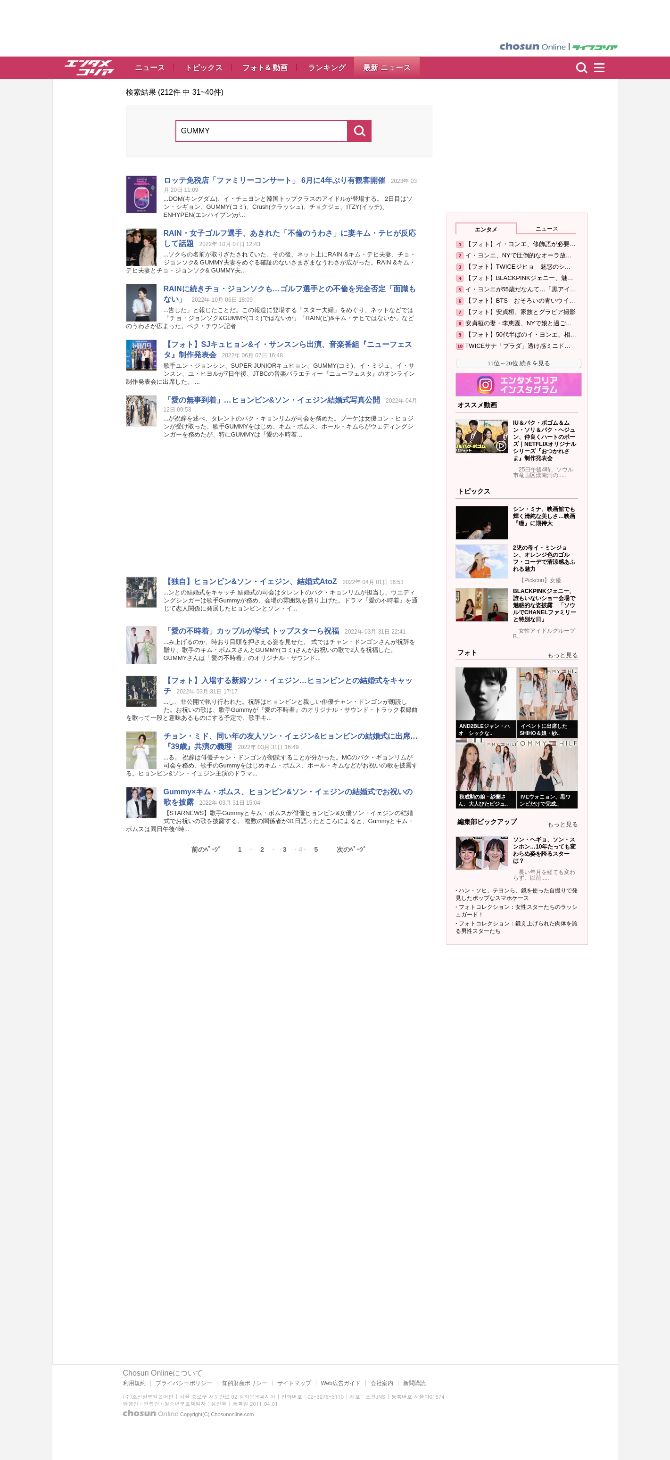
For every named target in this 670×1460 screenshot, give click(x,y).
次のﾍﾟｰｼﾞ (351, 849)
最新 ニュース (386, 68)
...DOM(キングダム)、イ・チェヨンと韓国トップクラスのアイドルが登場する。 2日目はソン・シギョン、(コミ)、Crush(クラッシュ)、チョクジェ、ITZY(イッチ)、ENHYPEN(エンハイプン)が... (288, 206)
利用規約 (134, 1383)
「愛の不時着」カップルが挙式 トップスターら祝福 (251, 631)
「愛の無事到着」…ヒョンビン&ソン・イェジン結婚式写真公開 (272, 400)
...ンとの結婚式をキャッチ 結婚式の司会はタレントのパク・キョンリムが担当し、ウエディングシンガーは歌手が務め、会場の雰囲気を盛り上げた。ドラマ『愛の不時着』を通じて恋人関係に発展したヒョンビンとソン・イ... (291, 600)
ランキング (327, 68)
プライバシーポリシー (184, 1383)
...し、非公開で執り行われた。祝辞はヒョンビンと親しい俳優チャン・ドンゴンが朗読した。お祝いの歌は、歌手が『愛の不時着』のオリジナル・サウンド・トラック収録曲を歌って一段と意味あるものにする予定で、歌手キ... (272, 709)
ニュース (150, 68)
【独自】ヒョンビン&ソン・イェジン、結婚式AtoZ (250, 581)
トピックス (204, 68)
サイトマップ (294, 1383)
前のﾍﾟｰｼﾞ (206, 849)
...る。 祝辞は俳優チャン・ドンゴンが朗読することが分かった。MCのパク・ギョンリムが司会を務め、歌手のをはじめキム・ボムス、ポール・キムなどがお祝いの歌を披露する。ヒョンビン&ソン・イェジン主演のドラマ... (272, 765)
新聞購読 (414, 1383)
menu (603, 68)
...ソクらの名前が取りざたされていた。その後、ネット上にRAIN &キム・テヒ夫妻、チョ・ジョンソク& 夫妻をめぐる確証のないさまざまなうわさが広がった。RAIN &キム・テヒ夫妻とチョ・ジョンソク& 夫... (271, 262)
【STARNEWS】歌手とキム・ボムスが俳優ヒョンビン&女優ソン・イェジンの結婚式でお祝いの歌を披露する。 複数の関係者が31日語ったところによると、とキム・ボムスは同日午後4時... (270, 821)
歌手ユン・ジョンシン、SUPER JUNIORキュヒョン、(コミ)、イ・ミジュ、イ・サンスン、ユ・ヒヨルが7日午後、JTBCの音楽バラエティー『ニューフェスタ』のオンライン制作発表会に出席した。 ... (270, 373)
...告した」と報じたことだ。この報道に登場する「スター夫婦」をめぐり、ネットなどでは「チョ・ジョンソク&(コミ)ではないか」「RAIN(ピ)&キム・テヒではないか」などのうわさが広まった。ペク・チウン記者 (270, 318)
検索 (582, 68)
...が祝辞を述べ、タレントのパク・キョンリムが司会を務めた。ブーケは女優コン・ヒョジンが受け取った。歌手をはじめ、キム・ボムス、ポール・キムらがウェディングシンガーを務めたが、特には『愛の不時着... (289, 426)
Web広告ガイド (341, 1383)
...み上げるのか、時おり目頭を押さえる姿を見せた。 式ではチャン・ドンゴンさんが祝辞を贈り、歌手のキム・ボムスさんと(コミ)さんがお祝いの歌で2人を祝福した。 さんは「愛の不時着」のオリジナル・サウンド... (289, 649)
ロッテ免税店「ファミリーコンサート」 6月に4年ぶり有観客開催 (274, 180)
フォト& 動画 (265, 68)
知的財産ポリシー (244, 1383)
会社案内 (382, 1383)
